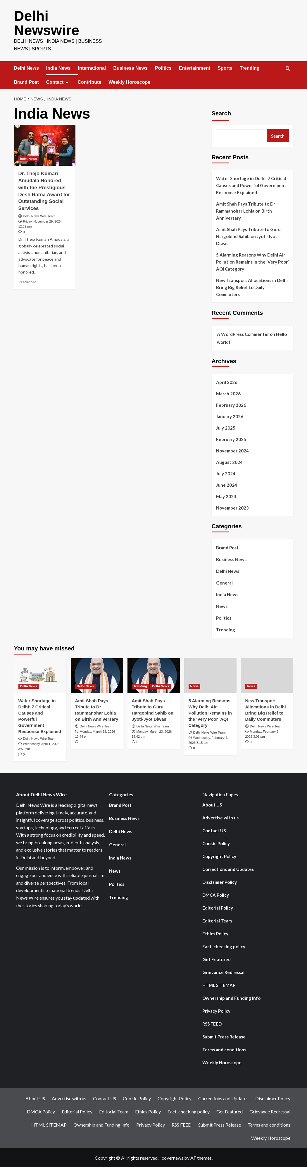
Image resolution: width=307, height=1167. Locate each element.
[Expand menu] (66, 81)
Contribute (89, 81)
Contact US (214, 830)
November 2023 (232, 507)
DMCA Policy (215, 894)
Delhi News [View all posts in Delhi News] (28, 685)
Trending (250, 67)
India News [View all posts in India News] (28, 158)
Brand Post (26, 81)
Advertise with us (220, 817)
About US (212, 804)
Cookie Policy (216, 842)
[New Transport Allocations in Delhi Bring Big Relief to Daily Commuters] (267, 675)
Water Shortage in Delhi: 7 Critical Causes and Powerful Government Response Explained (251, 184)
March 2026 (228, 393)
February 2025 (231, 438)
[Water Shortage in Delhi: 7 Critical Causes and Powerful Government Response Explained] (40, 675)
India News (58, 67)
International (92, 67)
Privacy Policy (216, 1010)
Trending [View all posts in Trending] (140, 685)
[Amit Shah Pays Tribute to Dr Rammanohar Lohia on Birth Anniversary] (97, 675)
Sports (225, 67)
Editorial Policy (217, 907)
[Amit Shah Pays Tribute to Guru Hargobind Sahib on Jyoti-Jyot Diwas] (153, 675)
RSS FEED (212, 1023)
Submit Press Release (224, 1036)
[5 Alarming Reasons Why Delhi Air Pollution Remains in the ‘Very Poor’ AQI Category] (210, 675)
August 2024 (229, 461)
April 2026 (226, 381)
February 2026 (231, 404)
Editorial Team (217, 920)
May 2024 (226, 495)
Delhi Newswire (46, 22)
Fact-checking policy (223, 946)
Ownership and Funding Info (231, 997)
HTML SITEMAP (218, 984)
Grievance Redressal (223, 971)
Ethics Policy (215, 933)
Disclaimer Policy (219, 881)
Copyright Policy (219, 855)
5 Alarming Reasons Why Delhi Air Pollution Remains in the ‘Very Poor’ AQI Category (252, 261)
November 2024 (232, 450)
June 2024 (226, 484)
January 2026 (229, 415)
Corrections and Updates (228, 868)
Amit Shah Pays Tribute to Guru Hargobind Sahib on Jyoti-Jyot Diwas (248, 235)
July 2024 (225, 473)
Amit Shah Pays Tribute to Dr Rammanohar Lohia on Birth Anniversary (245, 210)
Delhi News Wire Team (39, 215)
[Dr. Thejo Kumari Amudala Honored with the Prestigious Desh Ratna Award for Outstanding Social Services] (44, 144)
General (224, 582)
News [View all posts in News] (194, 685)
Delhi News (26, 67)
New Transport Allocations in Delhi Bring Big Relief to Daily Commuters (252, 286)
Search (221, 113)
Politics (163, 67)
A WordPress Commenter (243, 333)
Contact (58, 81)
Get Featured (216, 958)
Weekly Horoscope (129, 81)
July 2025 (225, 427)
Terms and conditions (224, 1049)
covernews (172, 1157)
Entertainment (195, 67)
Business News (130, 67)
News (221, 605)
